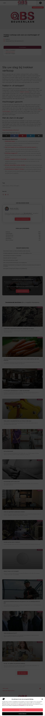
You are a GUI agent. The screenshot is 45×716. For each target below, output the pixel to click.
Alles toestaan (22, 710)
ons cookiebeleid (20, 705)
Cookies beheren (22, 713)
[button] (42, 699)
